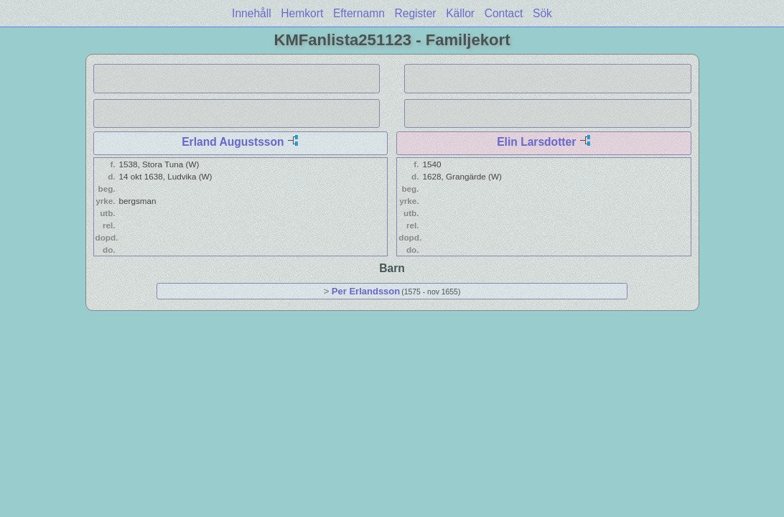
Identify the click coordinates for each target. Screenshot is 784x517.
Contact (504, 13)
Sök (542, 13)
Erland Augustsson (233, 142)
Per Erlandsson (366, 291)
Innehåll (251, 13)
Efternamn (359, 13)
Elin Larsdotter (536, 142)
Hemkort (302, 13)
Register (415, 13)
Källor (460, 13)
